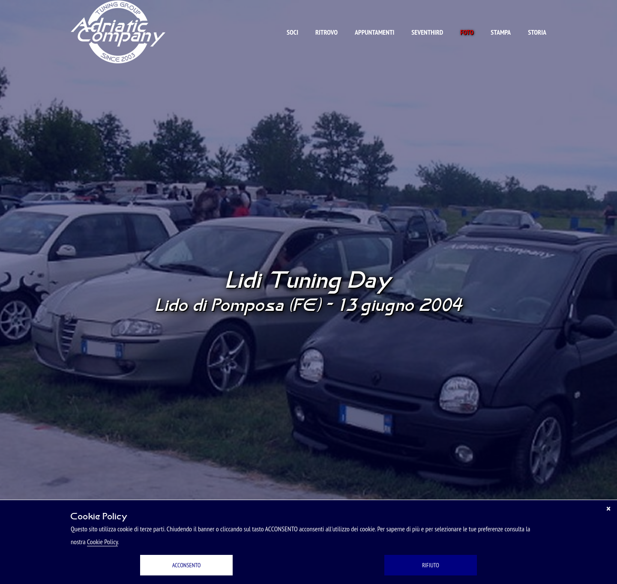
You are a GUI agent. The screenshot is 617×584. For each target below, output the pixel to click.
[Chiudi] (608, 508)
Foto (466, 32)
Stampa (501, 32)
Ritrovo (326, 32)
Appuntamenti (374, 32)
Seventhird (427, 32)
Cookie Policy (102, 541)
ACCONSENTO (186, 565)
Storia (537, 32)
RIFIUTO (430, 565)
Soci (292, 32)
